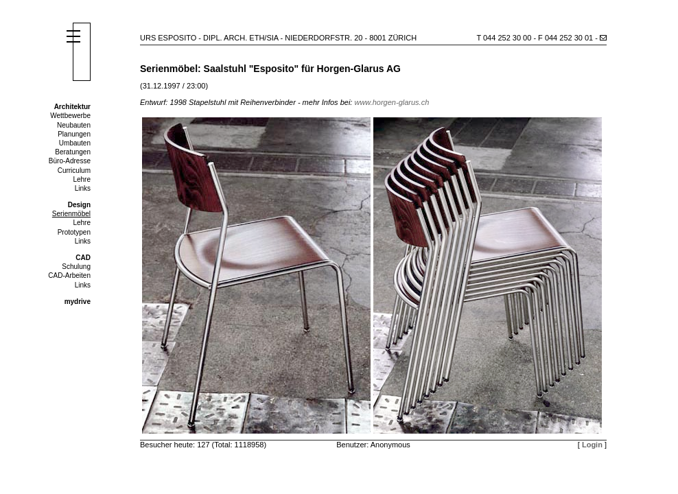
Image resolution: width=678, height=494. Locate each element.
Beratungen (73, 152)
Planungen (74, 134)
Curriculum (74, 170)
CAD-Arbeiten (69, 275)
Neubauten (74, 125)
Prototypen (74, 232)
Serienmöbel (71, 213)
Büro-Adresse (70, 161)
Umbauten (75, 143)
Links (83, 188)
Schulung (76, 266)
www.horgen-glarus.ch (391, 102)
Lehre (82, 179)
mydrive (78, 301)
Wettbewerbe (70, 115)
